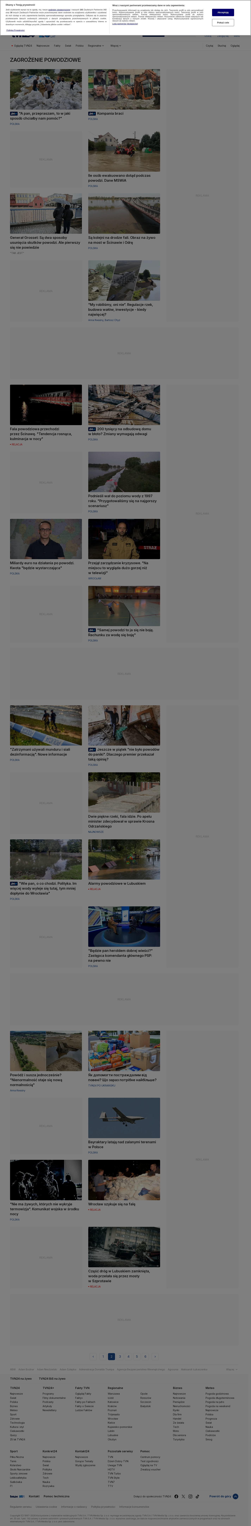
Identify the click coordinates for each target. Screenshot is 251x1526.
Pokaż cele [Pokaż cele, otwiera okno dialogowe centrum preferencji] (223, 21)
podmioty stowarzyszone (59, 8)
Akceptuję (223, 11)
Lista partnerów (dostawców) (125, 23)
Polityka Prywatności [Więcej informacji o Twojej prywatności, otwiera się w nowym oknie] (16, 29)
